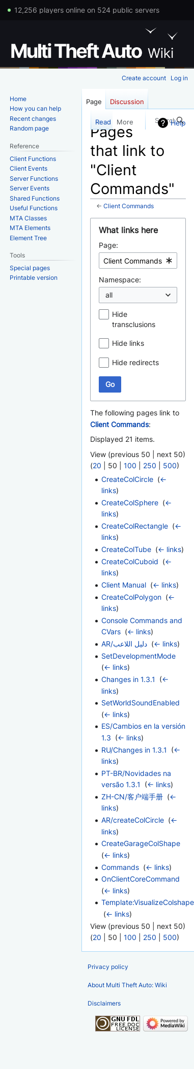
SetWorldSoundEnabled (140, 702)
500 (170, 465)
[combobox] (138, 260)
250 (149, 465)
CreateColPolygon (131, 597)
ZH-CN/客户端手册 (132, 796)
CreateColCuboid (129, 561)
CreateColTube (126, 549)
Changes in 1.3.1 (128, 679)
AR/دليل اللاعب (124, 643)
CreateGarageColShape (140, 843)
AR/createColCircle (132, 820)
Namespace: (120, 279)
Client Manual (123, 584)
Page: (108, 245)
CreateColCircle (127, 479)
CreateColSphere (129, 502)
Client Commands (128, 206)
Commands (120, 867)
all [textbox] (109, 294)
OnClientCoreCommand (140, 878)
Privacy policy (108, 966)
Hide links (128, 343)
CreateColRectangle (134, 526)
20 (97, 465)
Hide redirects (135, 362)
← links (169, 549)
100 (130, 465)
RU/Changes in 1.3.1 (134, 750)
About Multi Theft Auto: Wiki (127, 985)
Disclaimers (104, 1003)
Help (178, 122)
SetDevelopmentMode (138, 656)
